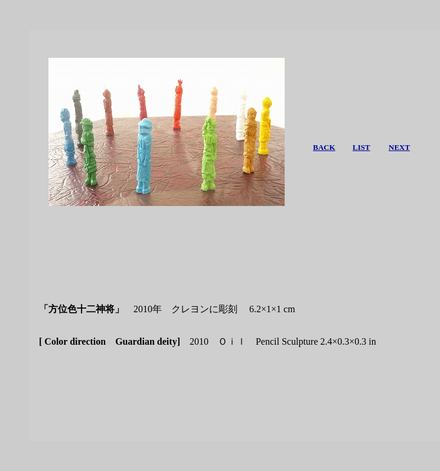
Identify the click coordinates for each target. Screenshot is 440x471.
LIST (361, 147)
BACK (324, 147)
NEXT (399, 147)
